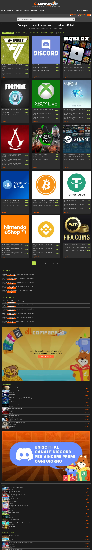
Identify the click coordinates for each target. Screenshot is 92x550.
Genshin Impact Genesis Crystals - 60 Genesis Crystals (75, 110)
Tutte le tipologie (8, 33)
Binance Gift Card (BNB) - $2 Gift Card (42, 249)
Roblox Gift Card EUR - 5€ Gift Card (74, 65)
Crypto (52, 33)
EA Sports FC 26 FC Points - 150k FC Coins (12, 73)
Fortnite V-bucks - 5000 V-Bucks (11, 115)
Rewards (26, 10)
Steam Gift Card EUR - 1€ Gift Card (74, 154)
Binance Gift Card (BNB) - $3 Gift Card (42, 253)
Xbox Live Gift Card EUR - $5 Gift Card (42, 114)
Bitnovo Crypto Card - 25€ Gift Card (43, 202)
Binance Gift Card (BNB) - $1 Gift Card (42, 245)
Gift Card (44, 33)
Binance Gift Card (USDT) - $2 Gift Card (74, 205)
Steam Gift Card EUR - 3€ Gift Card (74, 159)
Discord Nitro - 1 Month (40, 65)
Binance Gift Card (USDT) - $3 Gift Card (74, 209)
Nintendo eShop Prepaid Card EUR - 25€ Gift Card (13, 249)
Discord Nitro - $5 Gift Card (41, 70)
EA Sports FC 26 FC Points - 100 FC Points (12, 65)
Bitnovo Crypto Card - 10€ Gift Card (43, 200)
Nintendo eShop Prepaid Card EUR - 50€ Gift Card (13, 253)
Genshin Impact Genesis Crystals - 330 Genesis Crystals (74, 114)
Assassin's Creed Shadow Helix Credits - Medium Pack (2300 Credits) (11, 155)
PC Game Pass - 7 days (39, 156)
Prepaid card (61, 33)
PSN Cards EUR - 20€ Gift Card (11, 202)
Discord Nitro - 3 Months (40, 67)
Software (19, 10)
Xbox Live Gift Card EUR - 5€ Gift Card (42, 118)
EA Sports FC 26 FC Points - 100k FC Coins (12, 69)
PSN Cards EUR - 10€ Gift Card (11, 200)
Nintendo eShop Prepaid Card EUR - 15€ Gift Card (13, 245)
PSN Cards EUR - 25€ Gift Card (11, 205)
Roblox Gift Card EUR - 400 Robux (74, 67)
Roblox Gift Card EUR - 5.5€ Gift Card (75, 70)
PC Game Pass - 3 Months (40, 159)
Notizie (42, 10)
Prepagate (10, 10)
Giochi (3, 10)
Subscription (34, 33)
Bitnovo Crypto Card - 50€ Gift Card (43, 205)
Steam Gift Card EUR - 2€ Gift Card (74, 156)
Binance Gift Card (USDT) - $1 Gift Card (74, 200)
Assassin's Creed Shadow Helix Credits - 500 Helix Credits (11, 160)
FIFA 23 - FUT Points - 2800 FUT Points (75, 247)
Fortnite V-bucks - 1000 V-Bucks (11, 109)
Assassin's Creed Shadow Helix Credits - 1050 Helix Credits (11, 164)
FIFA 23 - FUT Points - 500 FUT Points (74, 244)
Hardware (34, 10)
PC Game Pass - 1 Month (40, 154)
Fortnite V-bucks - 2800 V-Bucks (11, 112)
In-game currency (21, 33)
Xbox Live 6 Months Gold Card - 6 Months (43, 110)
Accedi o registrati (83, 10)
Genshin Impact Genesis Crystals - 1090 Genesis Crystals (74, 118)
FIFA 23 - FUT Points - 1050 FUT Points (75, 250)
